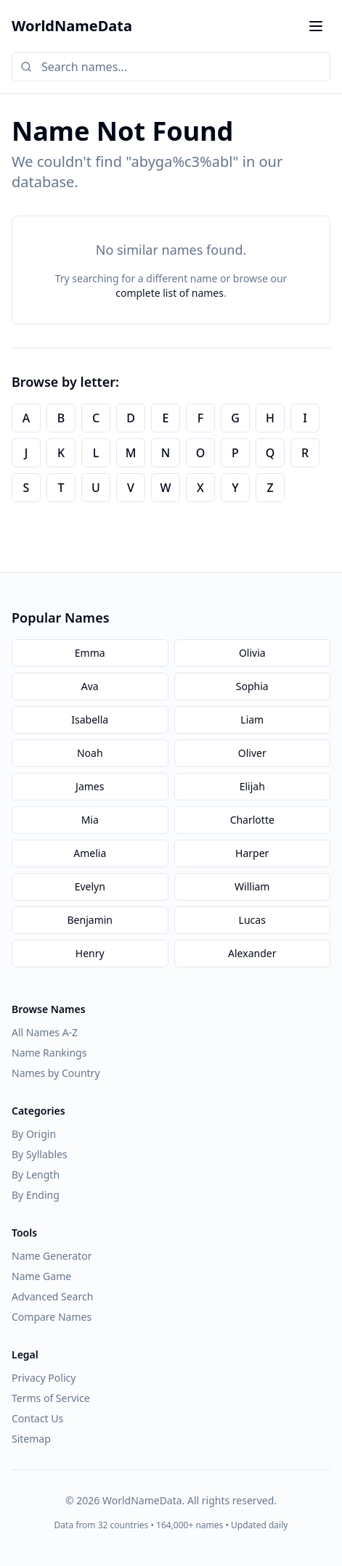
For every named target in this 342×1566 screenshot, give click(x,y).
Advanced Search (52, 1296)
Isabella (89, 719)
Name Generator (51, 1256)
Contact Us (37, 1418)
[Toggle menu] (315, 26)
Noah (90, 753)
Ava (90, 686)
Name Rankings (49, 1052)
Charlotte (252, 820)
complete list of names (169, 293)
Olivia (252, 653)
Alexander (252, 953)
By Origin (34, 1134)
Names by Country (56, 1073)
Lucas (252, 920)
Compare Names (51, 1317)
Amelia (89, 853)
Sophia (252, 686)
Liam (252, 719)
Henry (90, 953)
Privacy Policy (44, 1378)
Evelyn (90, 886)
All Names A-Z (45, 1032)
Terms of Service (51, 1398)
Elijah (252, 786)
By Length (36, 1174)
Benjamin (90, 920)
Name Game (41, 1276)
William (252, 886)
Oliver (252, 753)
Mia (90, 820)
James (90, 786)
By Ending (36, 1195)
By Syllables (40, 1154)
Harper (252, 853)
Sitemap (31, 1439)
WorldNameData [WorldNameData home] (72, 26)
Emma (90, 653)
